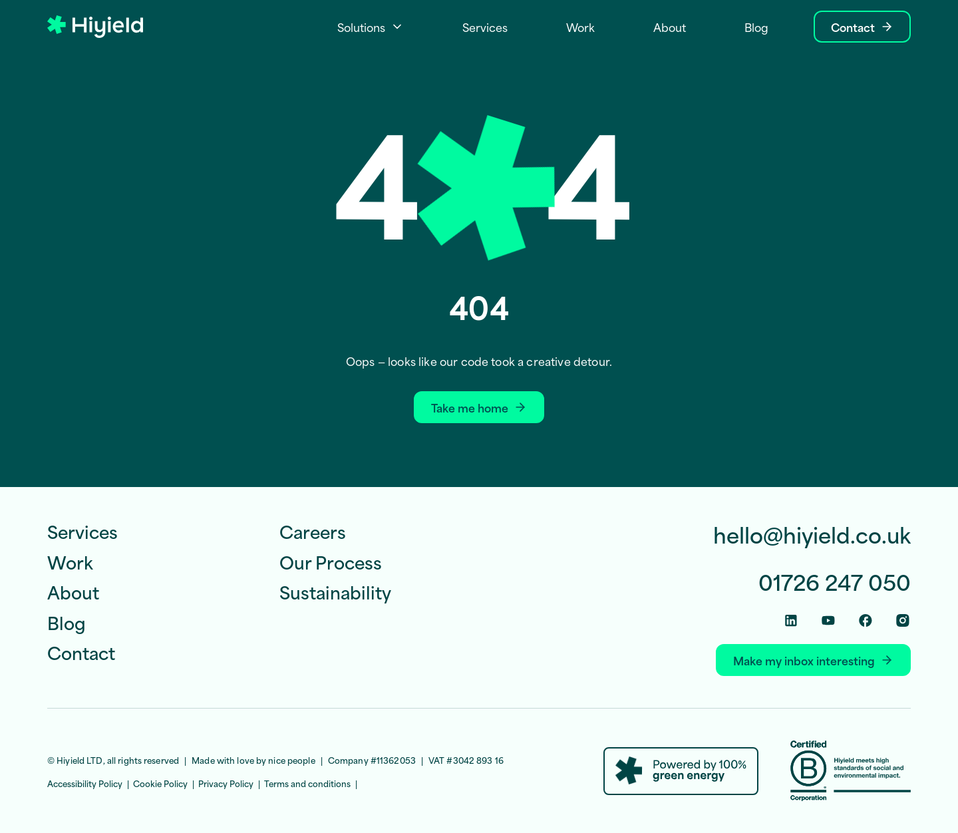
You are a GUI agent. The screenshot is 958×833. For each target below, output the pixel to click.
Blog (66, 622)
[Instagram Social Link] (903, 620)
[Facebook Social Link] (866, 620)
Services (82, 531)
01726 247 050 (834, 581)
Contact (81, 652)
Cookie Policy (160, 783)
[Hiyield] (95, 27)
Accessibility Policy (84, 783)
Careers (312, 531)
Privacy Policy (225, 783)
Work (70, 562)
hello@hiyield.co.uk (812, 534)
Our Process (330, 562)
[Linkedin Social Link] (791, 620)
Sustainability (335, 591)
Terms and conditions (307, 783)
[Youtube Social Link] (828, 620)
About (73, 591)
